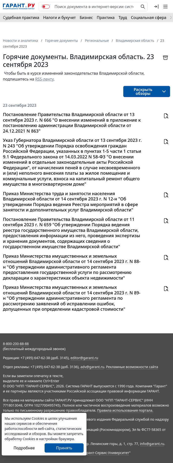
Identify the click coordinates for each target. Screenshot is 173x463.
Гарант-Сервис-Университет (106, 452)
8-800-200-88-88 (16, 343)
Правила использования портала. (125, 410)
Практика (106, 17)
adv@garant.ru (92, 366)
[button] (156, 6)
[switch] (46, 7)
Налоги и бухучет (59, 17)
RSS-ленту (44, 79)
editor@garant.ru (84, 357)
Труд (122, 17)
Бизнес (86, 17)
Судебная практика (21, 17)
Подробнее (24, 448)
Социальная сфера (148, 17)
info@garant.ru (152, 443)
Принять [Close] (64, 448)
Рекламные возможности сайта (132, 366)
